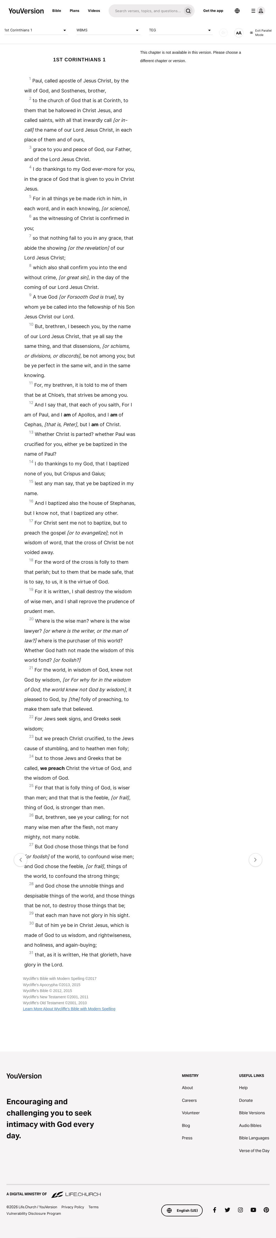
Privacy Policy (72, 1207)
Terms (93, 1207)
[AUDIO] (223, 32)
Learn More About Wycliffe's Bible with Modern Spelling (69, 1009)
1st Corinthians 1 (36, 30)
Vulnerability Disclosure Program (33, 1213)
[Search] (145, 10)
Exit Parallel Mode (261, 33)
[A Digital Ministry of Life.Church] (138, 1191)
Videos (94, 10)
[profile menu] (257, 10)
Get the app (213, 10)
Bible (56, 10)
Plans (74, 10)
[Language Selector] (237, 10)
